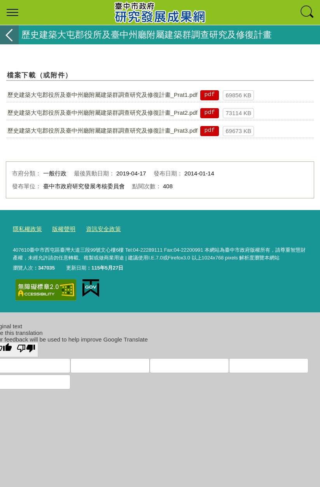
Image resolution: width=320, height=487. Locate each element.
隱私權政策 (25, 228)
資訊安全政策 (94, 228)
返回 (9, 34)
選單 (12, 12)
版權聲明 (58, 228)
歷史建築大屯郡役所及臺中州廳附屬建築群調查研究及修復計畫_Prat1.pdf (102, 94)
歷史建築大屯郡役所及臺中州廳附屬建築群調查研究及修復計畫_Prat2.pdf (102, 112)
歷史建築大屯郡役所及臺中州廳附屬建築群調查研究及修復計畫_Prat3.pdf (102, 130)
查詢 (307, 12)
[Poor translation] (26, 348)
